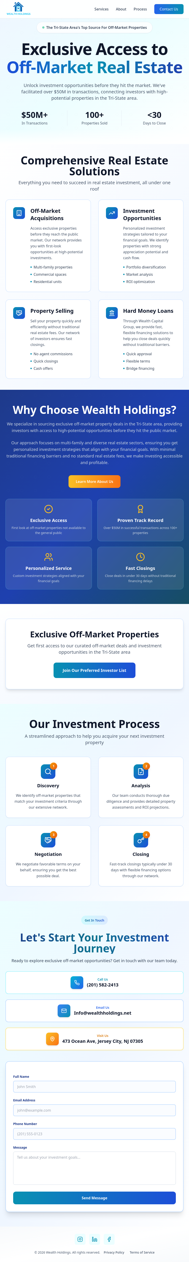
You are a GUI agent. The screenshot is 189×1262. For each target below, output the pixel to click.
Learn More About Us (94, 481)
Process (140, 9)
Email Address (24, 1100)
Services (101, 9)
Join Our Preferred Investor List (94, 670)
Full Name (21, 1076)
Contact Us (169, 9)
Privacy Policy (114, 1252)
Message (20, 1147)
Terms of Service (142, 1252)
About (121, 9)
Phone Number (25, 1124)
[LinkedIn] (94, 1239)
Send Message (94, 1197)
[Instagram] (80, 1239)
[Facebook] (109, 1239)
